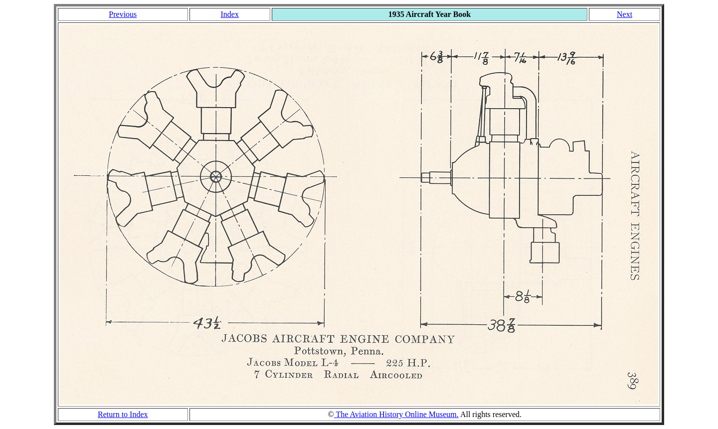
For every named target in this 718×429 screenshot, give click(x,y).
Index (229, 14)
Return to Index (123, 414)
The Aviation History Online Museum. (396, 414)
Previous (123, 14)
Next (624, 14)
